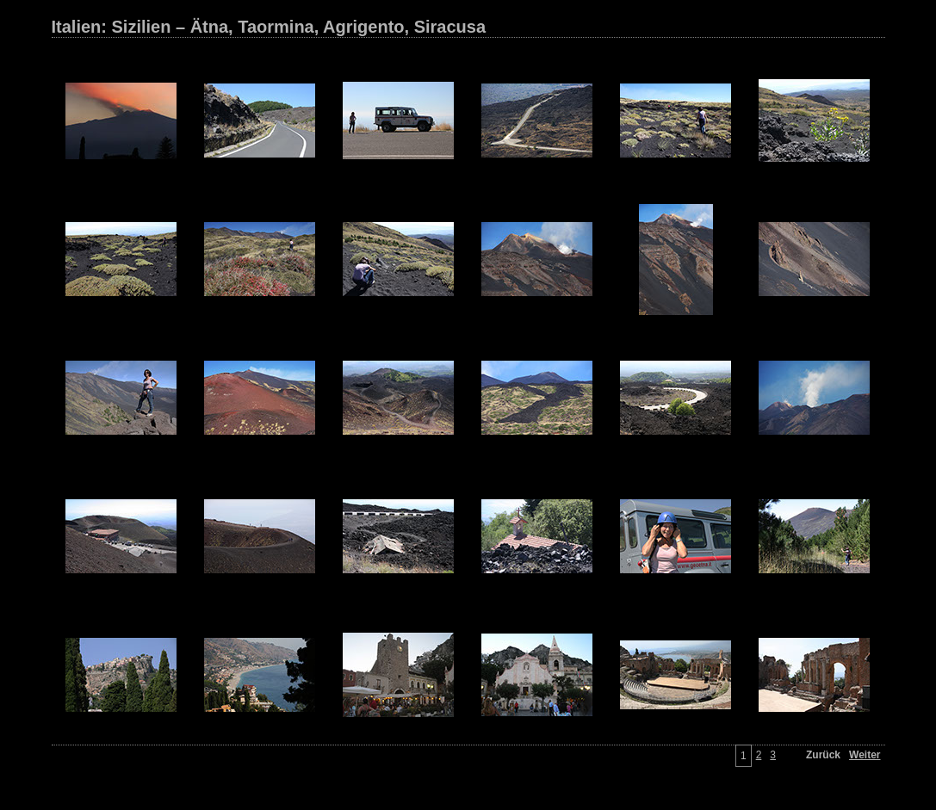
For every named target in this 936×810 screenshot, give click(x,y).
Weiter (864, 755)
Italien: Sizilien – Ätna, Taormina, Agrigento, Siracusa (269, 26)
